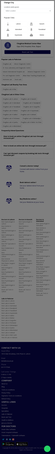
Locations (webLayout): (11, 7)
